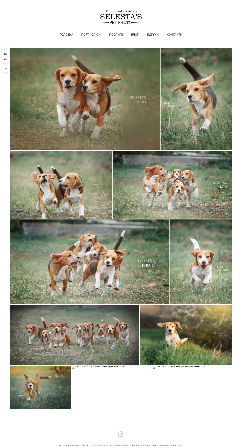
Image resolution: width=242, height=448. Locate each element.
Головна (66, 34)
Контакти (174, 34)
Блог (135, 34)
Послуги (116, 34)
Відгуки (152, 34)
